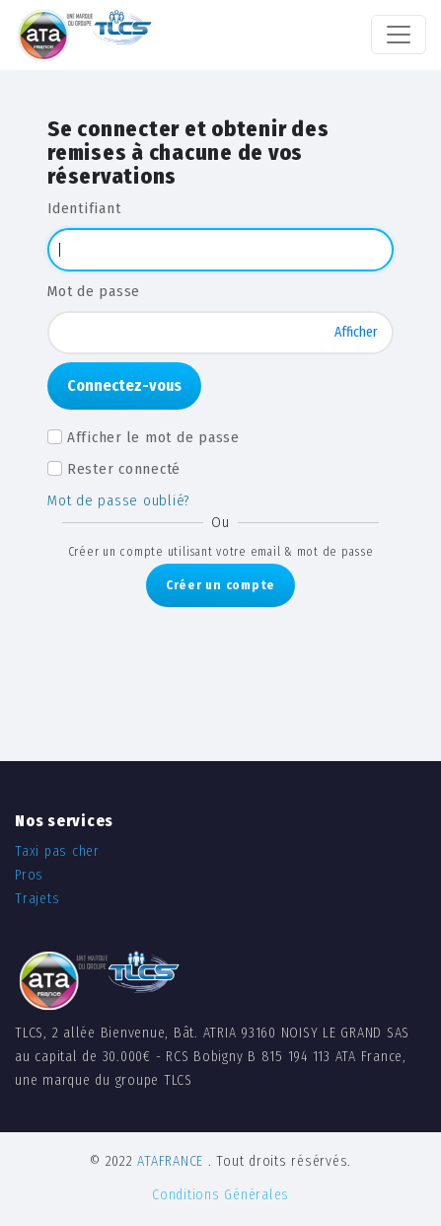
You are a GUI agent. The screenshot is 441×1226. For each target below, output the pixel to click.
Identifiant (83, 208)
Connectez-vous (124, 385)
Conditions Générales (220, 1195)
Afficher (356, 332)
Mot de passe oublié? (118, 500)
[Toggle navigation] (398, 34)
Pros (29, 875)
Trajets (37, 898)
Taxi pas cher (57, 851)
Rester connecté (124, 469)
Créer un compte (220, 584)
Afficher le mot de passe (153, 437)
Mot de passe (93, 291)
